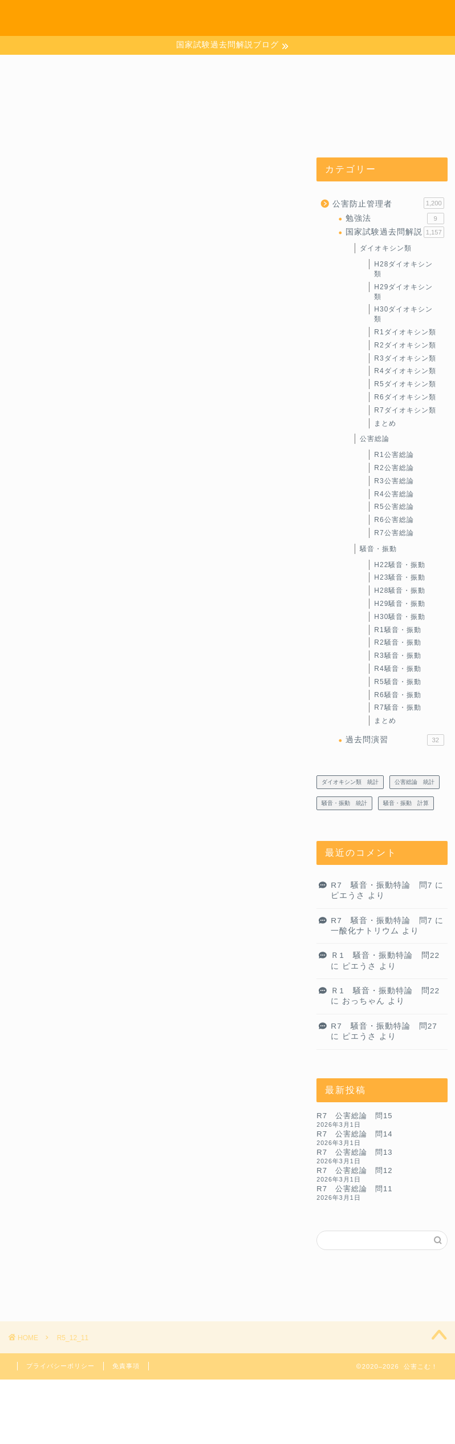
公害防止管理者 (388, 203)
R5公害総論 (393, 507)
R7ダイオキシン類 (405, 411)
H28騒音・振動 (399, 591)
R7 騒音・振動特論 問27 (384, 1026)
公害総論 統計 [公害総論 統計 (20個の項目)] (414, 782)
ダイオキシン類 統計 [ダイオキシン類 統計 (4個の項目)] (350, 782)
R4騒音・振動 (397, 669)
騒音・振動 (378, 549)
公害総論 (374, 440)
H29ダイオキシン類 (403, 292)
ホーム (287, 18)
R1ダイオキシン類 (405, 333)
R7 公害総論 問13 (354, 1152)
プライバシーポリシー (60, 1365)
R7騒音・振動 (397, 708)
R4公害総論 (393, 495)
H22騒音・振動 (399, 565)
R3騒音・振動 (397, 656)
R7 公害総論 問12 (354, 1171)
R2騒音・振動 (397, 643)
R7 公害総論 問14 (354, 1134)
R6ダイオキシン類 (405, 398)
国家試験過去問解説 (395, 232)
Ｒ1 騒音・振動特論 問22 (385, 956)
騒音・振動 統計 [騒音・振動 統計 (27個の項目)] (344, 803)
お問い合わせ (340, 18)
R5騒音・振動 (397, 682)
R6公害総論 (393, 520)
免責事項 (126, 1365)
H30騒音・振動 (399, 617)
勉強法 (395, 219)
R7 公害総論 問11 (354, 1189)
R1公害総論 (393, 455)
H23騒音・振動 (399, 578)
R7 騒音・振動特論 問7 (381, 885)
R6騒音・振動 (397, 695)
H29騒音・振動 (399, 604)
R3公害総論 (393, 482)
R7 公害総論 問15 (354, 1116)
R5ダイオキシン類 (405, 385)
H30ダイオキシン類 (403, 315)
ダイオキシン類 (386, 249)
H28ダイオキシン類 (403, 269)
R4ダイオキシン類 (405, 372)
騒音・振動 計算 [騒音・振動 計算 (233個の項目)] (406, 803)
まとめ (385, 424)
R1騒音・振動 (397, 630)
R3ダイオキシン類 (405, 359)
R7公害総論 (393, 533)
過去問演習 (395, 740)
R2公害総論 (393, 468)
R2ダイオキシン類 (405, 346)
